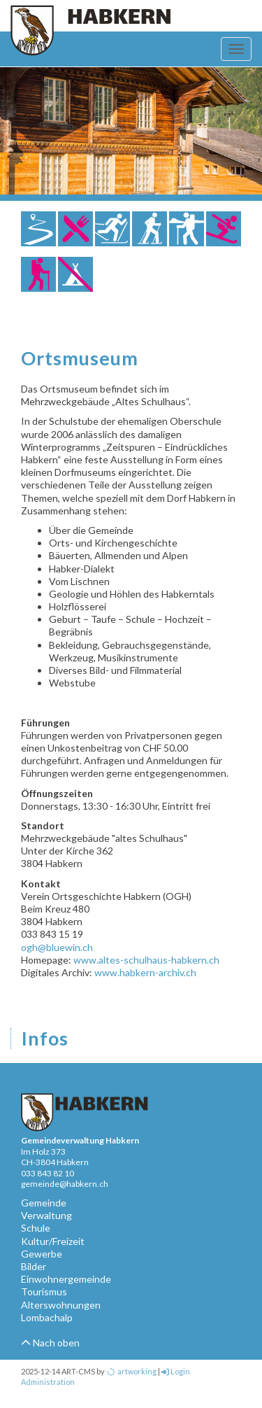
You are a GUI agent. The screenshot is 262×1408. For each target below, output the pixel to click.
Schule (35, 1228)
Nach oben (50, 1343)
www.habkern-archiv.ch (145, 972)
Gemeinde (43, 1203)
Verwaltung (46, 1215)
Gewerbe (41, 1254)
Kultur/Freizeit (53, 1241)
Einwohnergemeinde (66, 1279)
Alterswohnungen (61, 1305)
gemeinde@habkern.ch (64, 1183)
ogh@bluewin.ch (57, 947)
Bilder (33, 1266)
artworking (131, 1371)
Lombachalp (47, 1317)
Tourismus (44, 1291)
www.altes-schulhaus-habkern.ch (146, 960)
